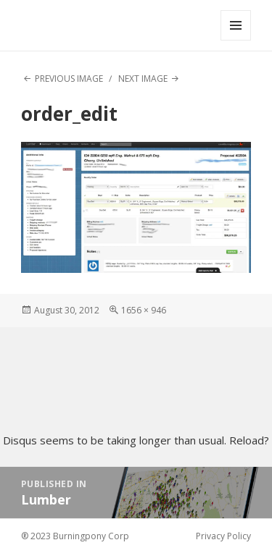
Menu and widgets (236, 40)
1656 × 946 (143, 310)
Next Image (143, 78)
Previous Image (69, 78)
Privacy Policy (223, 536)
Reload (246, 440)
